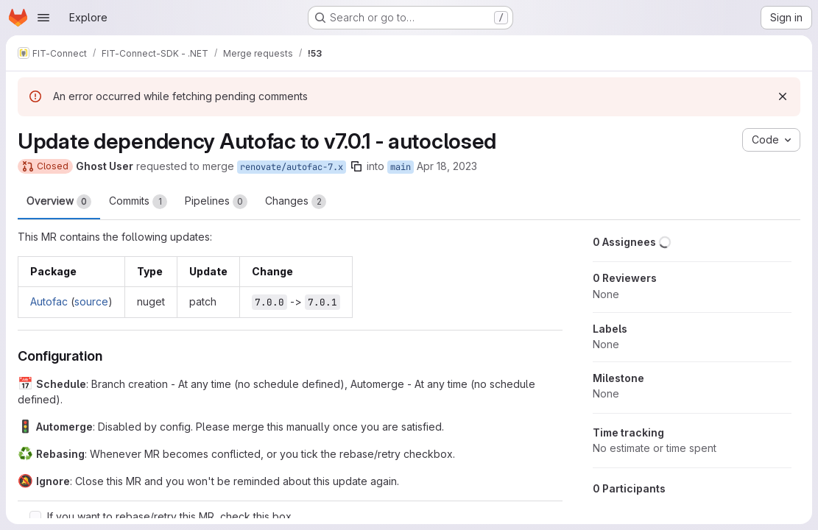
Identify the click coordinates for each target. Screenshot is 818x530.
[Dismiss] (782, 96)
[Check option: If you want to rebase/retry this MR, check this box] (35, 517)
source (91, 301)
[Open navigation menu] (43, 17)
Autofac (49, 301)
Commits (138, 201)
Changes (295, 201)
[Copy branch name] (356, 166)
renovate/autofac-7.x (291, 167)
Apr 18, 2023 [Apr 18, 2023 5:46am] (447, 166)
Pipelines (216, 201)
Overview (59, 201)
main (400, 167)
